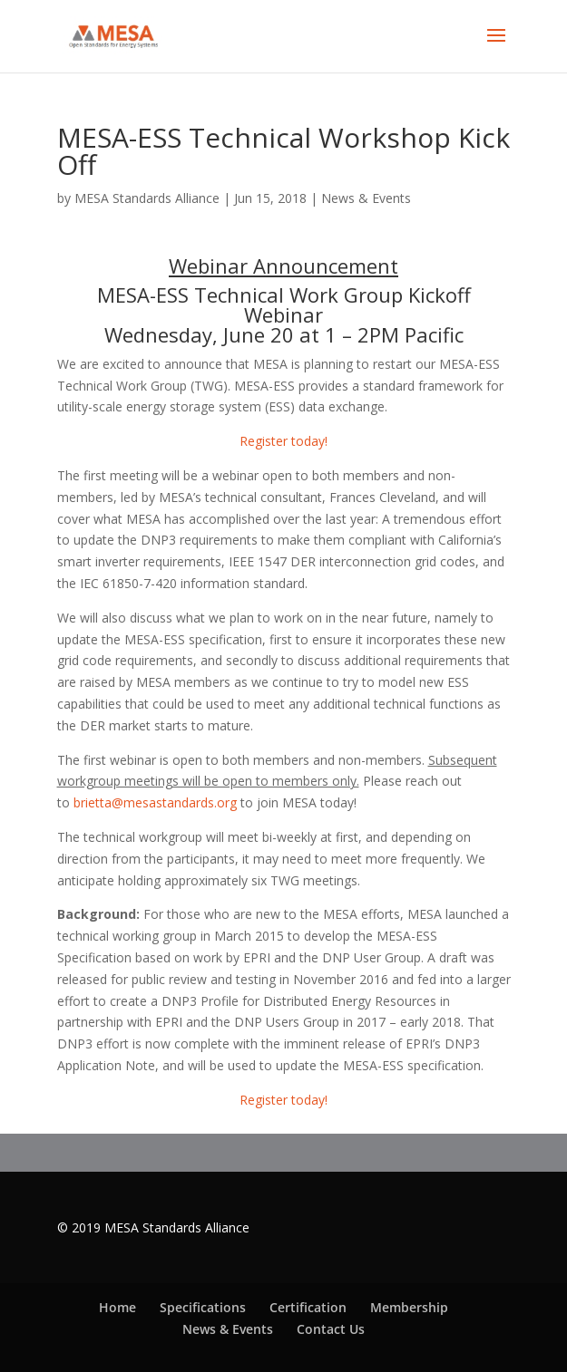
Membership (409, 1307)
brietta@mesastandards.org (155, 802)
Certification (308, 1307)
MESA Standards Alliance (147, 198)
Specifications (203, 1307)
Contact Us (331, 1329)
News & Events (366, 198)
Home (117, 1307)
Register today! (283, 440)
